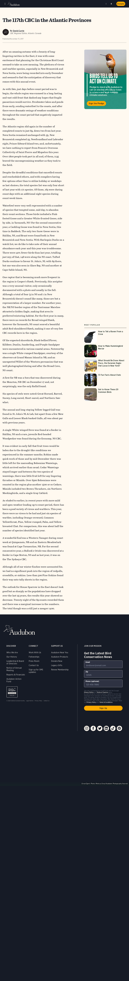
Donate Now (56, 661)
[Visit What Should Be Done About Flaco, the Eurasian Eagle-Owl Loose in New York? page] (105, 365)
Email (88, 662)
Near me (106, 3)
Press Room (34, 661)
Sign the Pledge (96, 103)
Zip (87, 672)
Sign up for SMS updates (36, 670)
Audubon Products (59, 657)
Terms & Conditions (105, 702)
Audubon (14, 4)
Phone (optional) (92, 681)
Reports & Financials (15, 674)
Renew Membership (60, 669)
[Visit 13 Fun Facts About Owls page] (105, 380)
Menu (5, 3)
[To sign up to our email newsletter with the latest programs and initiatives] (103, 664)
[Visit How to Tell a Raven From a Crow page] (105, 336)
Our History (11, 657)
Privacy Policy (38, 700)
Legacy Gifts (56, 665)
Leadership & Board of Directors (15, 662)
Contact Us (34, 665)
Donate (120, 4)
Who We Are (12, 652)
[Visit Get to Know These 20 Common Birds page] (105, 394)
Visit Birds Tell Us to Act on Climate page (105, 79)
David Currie (18, 31)
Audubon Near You (59, 652)
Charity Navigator (12, 692)
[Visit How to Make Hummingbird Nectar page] (105, 351)
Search (112, 3)
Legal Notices (29, 700)
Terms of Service (102, 692)
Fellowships (34, 657)
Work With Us (35, 652)
